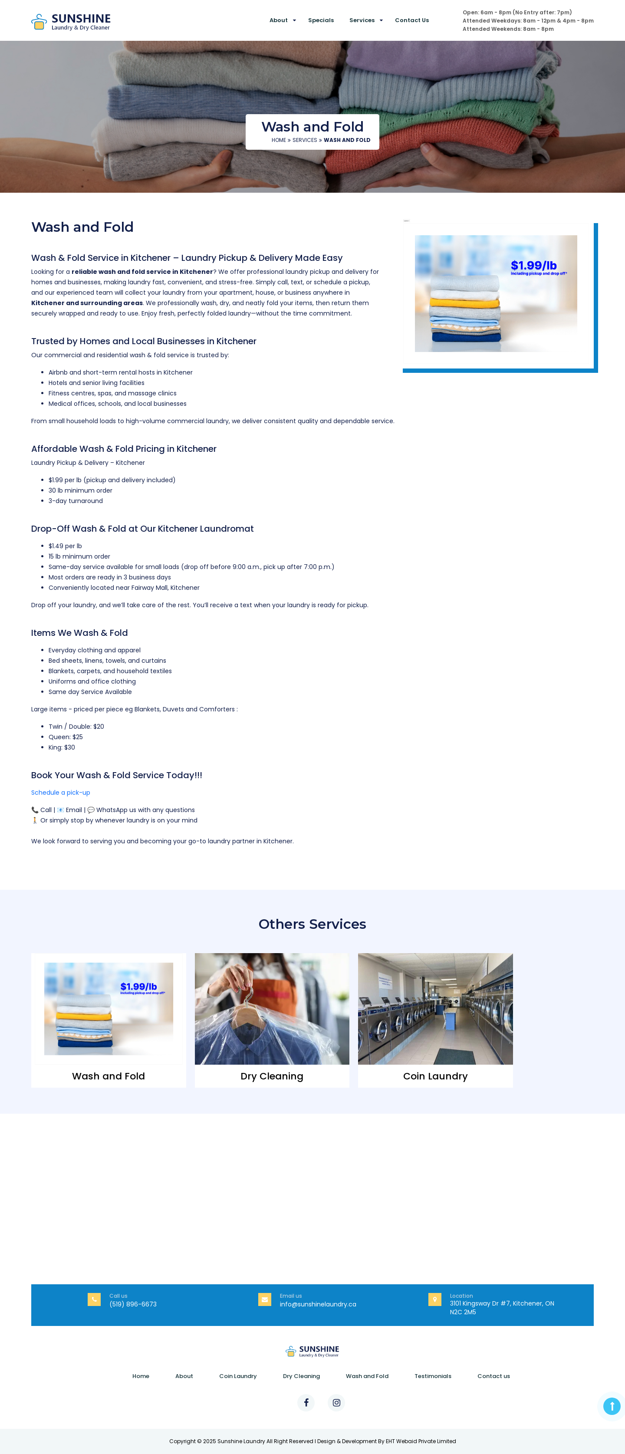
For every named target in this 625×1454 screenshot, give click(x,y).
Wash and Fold (367, 1376)
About (279, 20)
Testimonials (432, 1376)
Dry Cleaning (301, 1376)
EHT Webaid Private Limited (421, 1441)
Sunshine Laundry (241, 1441)
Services (362, 20)
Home (279, 140)
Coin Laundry (238, 1376)
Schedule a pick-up (60, 792)
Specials (321, 20)
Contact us (412, 20)
